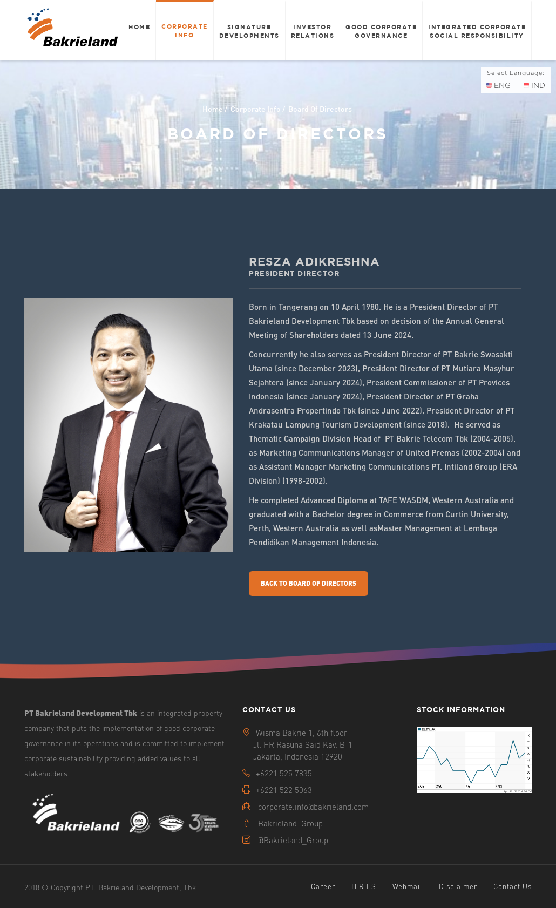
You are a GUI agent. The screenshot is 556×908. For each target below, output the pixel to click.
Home (139, 26)
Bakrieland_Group (290, 823)
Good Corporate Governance (381, 31)
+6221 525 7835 (284, 773)
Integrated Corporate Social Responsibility (477, 31)
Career (323, 886)
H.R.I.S (363, 886)
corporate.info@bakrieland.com (313, 806)
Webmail (407, 886)
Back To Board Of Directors (308, 583)
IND (534, 85)
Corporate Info (184, 30)
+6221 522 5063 (284, 789)
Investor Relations (313, 31)
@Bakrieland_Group (293, 840)
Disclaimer (458, 886)
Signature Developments (249, 31)
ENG (498, 85)
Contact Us (512, 886)
